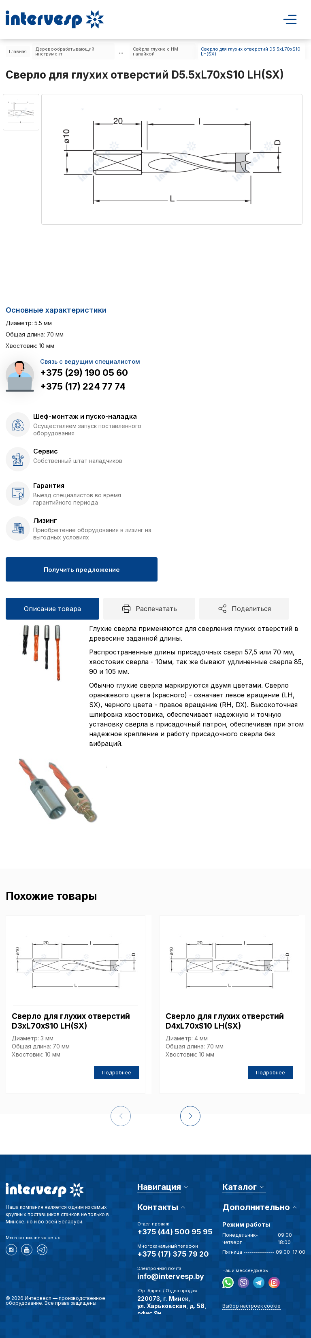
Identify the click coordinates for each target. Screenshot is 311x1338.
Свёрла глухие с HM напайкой (155, 51)
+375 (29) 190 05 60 (84, 372)
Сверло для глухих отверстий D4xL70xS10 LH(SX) (225, 1021)
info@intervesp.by (170, 1276)
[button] (190, 1116)
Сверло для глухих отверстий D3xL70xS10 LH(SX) (71, 1021)
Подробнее (116, 1072)
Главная (18, 51)
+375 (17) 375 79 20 (173, 1254)
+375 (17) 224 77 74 (83, 386)
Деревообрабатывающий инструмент (64, 51)
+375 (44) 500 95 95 (175, 1231)
